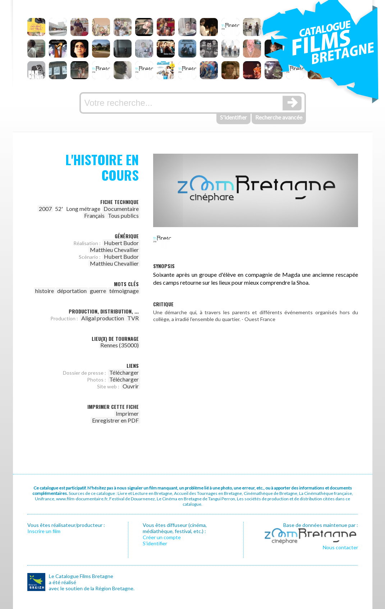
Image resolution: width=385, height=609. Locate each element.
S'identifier (233, 117)
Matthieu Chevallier (114, 249)
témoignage (124, 290)
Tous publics (123, 215)
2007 (45, 208)
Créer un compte (162, 537)
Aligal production (102, 318)
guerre (98, 290)
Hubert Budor (121, 242)
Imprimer (127, 413)
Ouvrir (131, 386)
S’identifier (155, 543)
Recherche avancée (278, 117)
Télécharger (124, 372)
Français (94, 215)
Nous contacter (340, 547)
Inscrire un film (43, 531)
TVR (133, 318)
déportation (72, 290)
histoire (44, 290)
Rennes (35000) (119, 345)
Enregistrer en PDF (115, 420)
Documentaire (121, 208)
